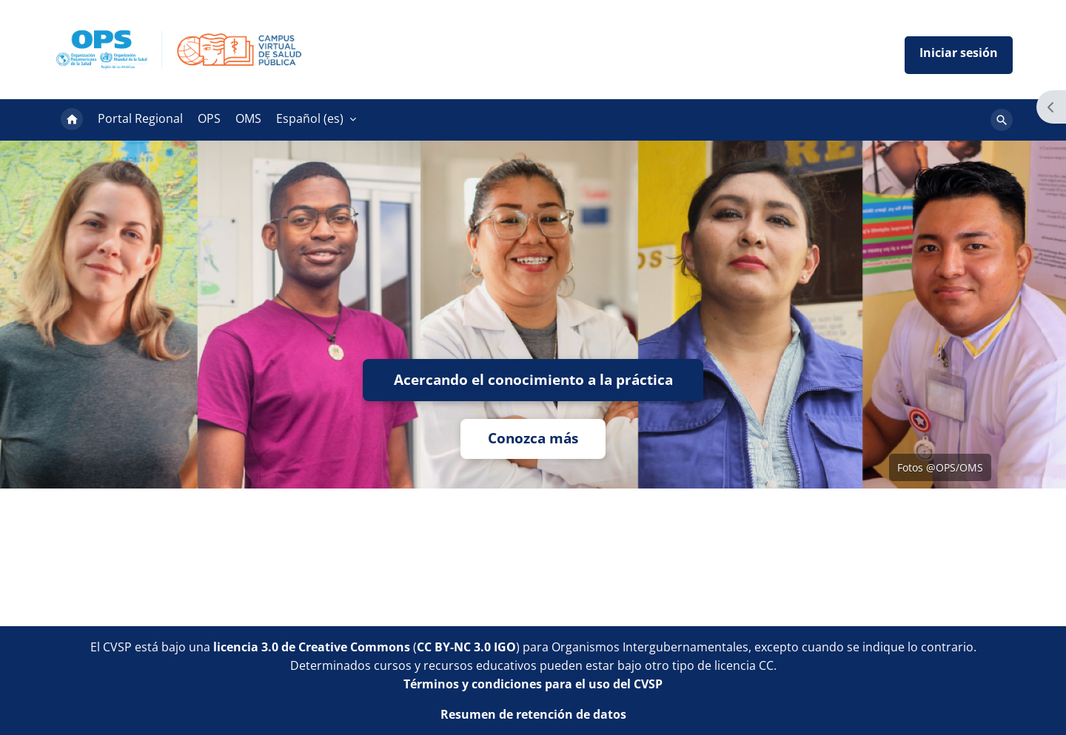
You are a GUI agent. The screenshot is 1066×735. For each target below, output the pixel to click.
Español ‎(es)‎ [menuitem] (309, 118)
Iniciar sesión (959, 55)
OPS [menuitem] (209, 118)
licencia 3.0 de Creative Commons (311, 646)
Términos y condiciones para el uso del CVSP (533, 683)
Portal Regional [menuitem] (140, 118)
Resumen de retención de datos (533, 713)
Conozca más (533, 439)
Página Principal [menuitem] (71, 120)
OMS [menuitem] (248, 118)
